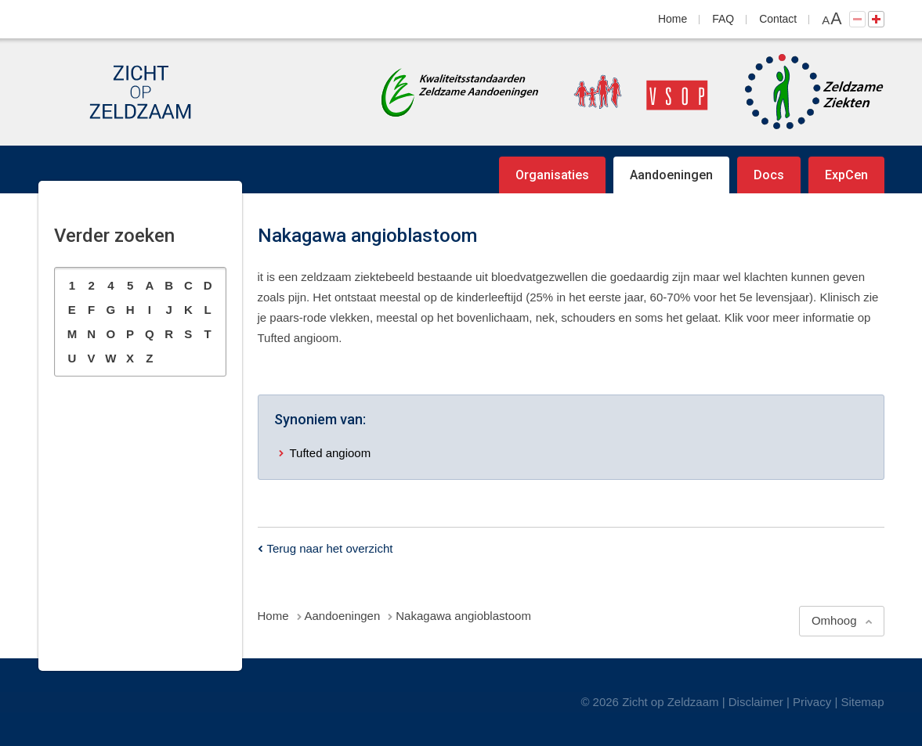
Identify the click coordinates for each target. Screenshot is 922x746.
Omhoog (834, 620)
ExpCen (846, 175)
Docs (769, 175)
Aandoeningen (671, 175)
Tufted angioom (330, 452)
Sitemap (862, 701)
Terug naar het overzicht (330, 548)
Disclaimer (756, 701)
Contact (778, 19)
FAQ (723, 19)
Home (672, 19)
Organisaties (552, 175)
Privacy (812, 701)
